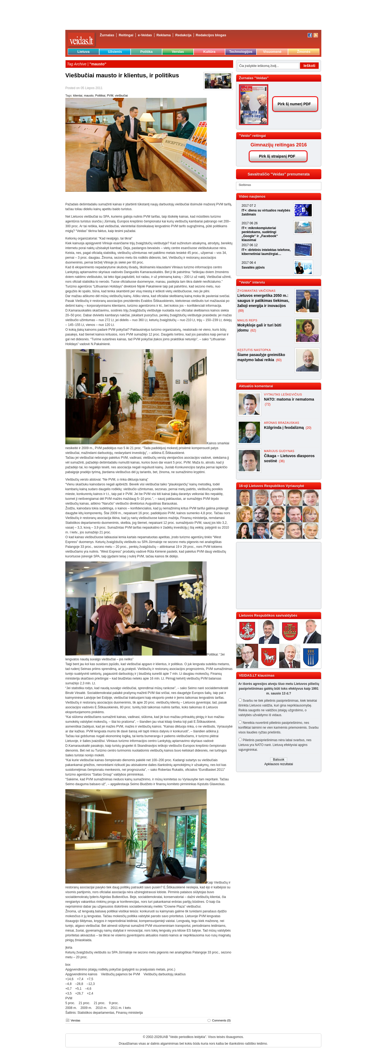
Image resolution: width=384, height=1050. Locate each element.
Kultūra (209, 52)
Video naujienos (252, 196)
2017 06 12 (250, 245)
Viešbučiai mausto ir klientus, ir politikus (122, 75)
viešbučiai (121, 95)
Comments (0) (221, 1020)
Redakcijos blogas (211, 35)
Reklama (164, 35)
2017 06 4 (249, 263)
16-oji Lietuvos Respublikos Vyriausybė (271, 486)
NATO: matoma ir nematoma (289, 399)
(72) (267, 404)
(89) (241, 311)
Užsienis (115, 52)
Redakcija (183, 35)
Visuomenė (272, 52)
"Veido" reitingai (252, 136)
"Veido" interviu (252, 282)
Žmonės (303, 52)
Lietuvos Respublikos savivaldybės (268, 615)
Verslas (178, 52)
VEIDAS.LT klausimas (256, 675)
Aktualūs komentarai (256, 386)
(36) (282, 461)
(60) (279, 360)
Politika (146, 52)
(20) (308, 428)
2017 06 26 (250, 223)
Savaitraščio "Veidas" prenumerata (279, 174)
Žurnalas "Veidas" (254, 78)
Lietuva (83, 52)
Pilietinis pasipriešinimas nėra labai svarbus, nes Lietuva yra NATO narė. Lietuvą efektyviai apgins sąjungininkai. (274, 745)
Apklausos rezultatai (278, 764)
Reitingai (126, 35)
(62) (253, 330)
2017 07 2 (249, 205)
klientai (77, 95)
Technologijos (240, 52)
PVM (110, 95)
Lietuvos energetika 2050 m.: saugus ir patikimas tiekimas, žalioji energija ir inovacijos (263, 300)
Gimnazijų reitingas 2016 (278, 144)
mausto (89, 95)
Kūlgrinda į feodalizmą (284, 427)
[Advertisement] (276, 575)
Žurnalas (107, 35)
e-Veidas (145, 35)
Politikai (100, 95)
